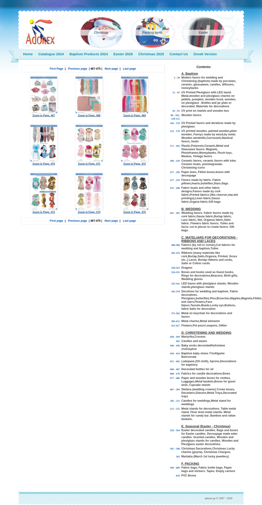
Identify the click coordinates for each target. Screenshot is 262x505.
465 (178, 361)
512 (172, 408)
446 (172, 345)
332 (173, 283)
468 (172, 373)
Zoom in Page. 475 (134, 193)
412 (178, 321)
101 (177, 115)
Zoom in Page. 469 (134, 96)
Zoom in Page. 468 (89, 96)
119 (178, 123)
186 (172, 160)
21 (173, 92)
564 (178, 430)
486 (178, 378)
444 (178, 336)
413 (173, 325)
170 (178, 131)
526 (172, 430)
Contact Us (179, 54)
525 (178, 408)
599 (172, 467)
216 (178, 160)
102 (172, 123)
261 (172, 213)
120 (173, 118)
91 (178, 92)
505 (172, 400)
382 (178, 313)
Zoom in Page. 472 (134, 144)
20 (178, 77)
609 (178, 467)
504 (178, 389)
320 (173, 267)
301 (173, 252)
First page (56, 220)
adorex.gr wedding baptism (40, 32)
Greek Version (205, 54)
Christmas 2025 (151, 54)
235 (172, 187)
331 (178, 272)
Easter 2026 (123, 54)
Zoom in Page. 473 (43, 193)
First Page (56, 68)
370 (178, 291)
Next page (111, 68)
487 (172, 389)
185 (178, 145)
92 (173, 110)
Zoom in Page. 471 (89, 144)
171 (172, 145)
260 (178, 187)
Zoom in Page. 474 (89, 193)
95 (178, 110)
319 (178, 252)
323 (178, 267)
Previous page (77, 68)
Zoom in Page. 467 (43, 96)
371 (173, 313)
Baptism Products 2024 (88, 54)
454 (178, 353)
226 (178, 172)
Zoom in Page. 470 (43, 144)
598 (178, 448)
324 (173, 272)
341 (178, 283)
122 (172, 131)
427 (178, 325)
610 (178, 475)
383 (173, 321)
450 (172, 353)
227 (172, 180)
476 (178, 373)
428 (172, 336)
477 (172, 378)
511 (178, 400)
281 (178, 213)
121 (178, 118)
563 (178, 456)
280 (173, 245)
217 (172, 172)
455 (172, 361)
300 (178, 245)
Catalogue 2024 (51, 54)
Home (28, 54)
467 (178, 369)
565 (172, 448)
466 (172, 369)
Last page (129, 68)
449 (178, 345)
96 (172, 115)
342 (173, 291)
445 (178, 341)
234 (178, 180)
